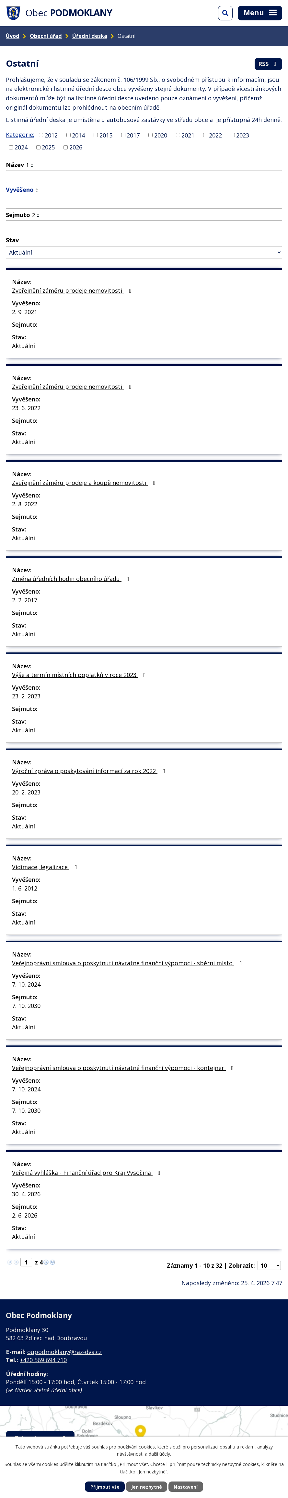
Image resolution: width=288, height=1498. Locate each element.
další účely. (160, 1454)
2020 (160, 135)
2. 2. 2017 (24, 600)
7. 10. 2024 (26, 984)
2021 (187, 135)
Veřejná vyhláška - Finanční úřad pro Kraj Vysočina (87, 1172)
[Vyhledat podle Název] (144, 176)
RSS (268, 64)
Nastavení (186, 1487)
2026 (75, 147)
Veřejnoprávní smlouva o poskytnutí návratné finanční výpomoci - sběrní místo (128, 963)
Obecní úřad (46, 35)
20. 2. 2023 (26, 792)
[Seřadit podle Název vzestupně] (32, 164)
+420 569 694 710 (43, 1360)
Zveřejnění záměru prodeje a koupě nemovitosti (85, 483)
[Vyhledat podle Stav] (144, 252)
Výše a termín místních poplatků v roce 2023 (80, 675)
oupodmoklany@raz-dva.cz (64, 1352)
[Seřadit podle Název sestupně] (32, 166)
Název (17, 165)
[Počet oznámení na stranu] (269, 1265)
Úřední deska (89, 35)
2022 (215, 135)
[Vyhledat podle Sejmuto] (144, 226)
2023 (242, 135)
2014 (78, 135)
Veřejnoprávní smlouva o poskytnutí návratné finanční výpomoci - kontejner (124, 1068)
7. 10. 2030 (26, 1006)
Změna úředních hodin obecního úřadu (72, 579)
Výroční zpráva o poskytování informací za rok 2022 (90, 771)
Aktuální (23, 346)
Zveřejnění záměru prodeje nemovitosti (73, 290)
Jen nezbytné (146, 1487)
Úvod (12, 35)
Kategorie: (20, 134)
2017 (133, 135)
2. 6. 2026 (24, 1215)
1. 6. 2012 (24, 888)
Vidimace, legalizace (46, 867)
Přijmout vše (105, 1487)
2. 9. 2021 (24, 312)
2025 (48, 147)
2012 (51, 135)
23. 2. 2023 (26, 696)
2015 (105, 135)
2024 (21, 147)
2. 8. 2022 (24, 504)
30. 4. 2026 (26, 1194)
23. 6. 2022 (26, 408)
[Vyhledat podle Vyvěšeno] (144, 202)
